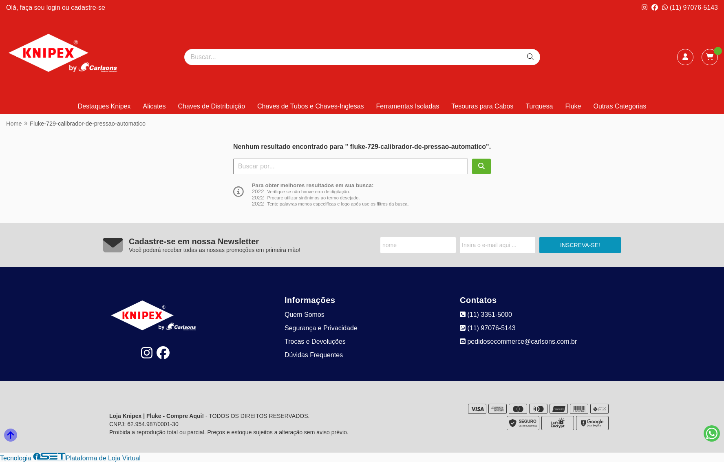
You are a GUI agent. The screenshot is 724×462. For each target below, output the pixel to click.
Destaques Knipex (104, 106)
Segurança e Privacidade (321, 328)
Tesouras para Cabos (482, 106)
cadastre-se (88, 7)
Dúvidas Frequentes (314, 354)
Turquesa (539, 106)
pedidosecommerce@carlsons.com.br (518, 341)
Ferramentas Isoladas (407, 106)
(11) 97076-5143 (690, 7)
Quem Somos (304, 314)
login (54, 7)
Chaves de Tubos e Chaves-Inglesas (310, 106)
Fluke (573, 106)
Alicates (154, 106)
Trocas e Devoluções (315, 341)
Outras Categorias (620, 106)
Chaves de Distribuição (211, 106)
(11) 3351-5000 (486, 314)
